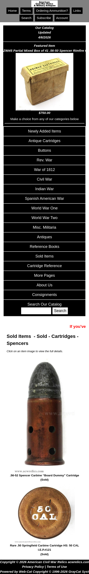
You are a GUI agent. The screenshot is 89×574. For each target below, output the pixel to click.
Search (26, 18)
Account (62, 18)
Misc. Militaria (44, 227)
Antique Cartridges (44, 141)
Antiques (44, 237)
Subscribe (44, 18)
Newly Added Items (44, 131)
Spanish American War (44, 198)
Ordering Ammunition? (52, 10)
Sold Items (44, 256)
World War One (44, 208)
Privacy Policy (33, 566)
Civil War (44, 179)
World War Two (45, 218)
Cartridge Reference (44, 266)
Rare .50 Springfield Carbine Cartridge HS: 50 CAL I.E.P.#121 (44, 550)
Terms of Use (57, 566)
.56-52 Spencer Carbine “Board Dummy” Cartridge (44, 478)
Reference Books (44, 246)
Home (12, 10)
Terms (26, 10)
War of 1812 (44, 170)
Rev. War (44, 160)
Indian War (44, 189)
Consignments (44, 295)
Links (77, 10)
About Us (44, 285)
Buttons (44, 150)
